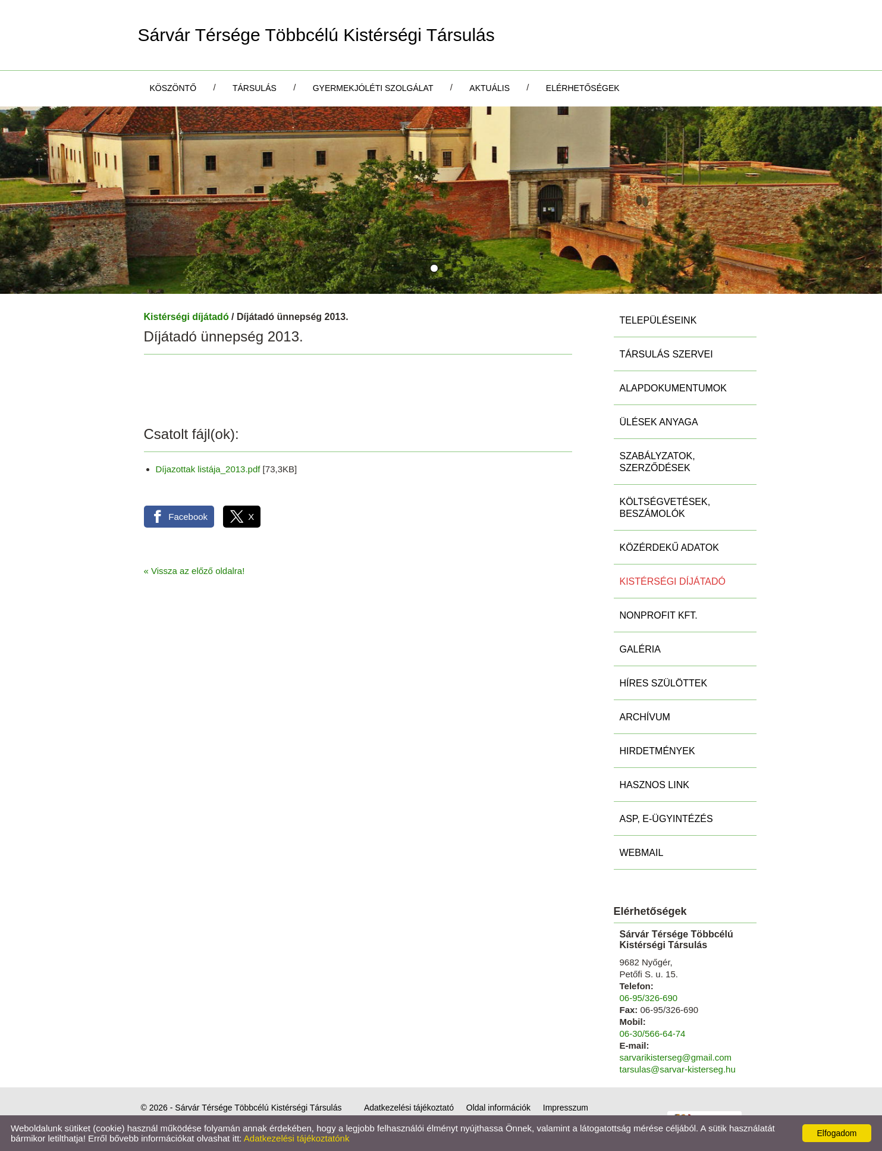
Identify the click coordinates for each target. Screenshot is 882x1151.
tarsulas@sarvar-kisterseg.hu (678, 1069)
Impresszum (565, 1107)
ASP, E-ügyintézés (666, 819)
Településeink (658, 320)
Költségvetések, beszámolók (665, 508)
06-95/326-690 (649, 998)
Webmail (642, 853)
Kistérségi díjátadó (186, 317)
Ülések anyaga (659, 422)
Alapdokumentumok (673, 388)
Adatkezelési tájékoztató (409, 1107)
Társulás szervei (666, 354)
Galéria (640, 649)
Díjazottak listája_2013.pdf (208, 469)
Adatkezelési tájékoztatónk (297, 1138)
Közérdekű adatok (669, 547)
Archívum (645, 717)
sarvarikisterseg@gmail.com (676, 1057)
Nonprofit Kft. (659, 615)
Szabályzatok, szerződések (657, 462)
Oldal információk (498, 1107)
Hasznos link (654, 785)
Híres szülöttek (664, 683)
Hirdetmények (657, 751)
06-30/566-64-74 (653, 1033)
